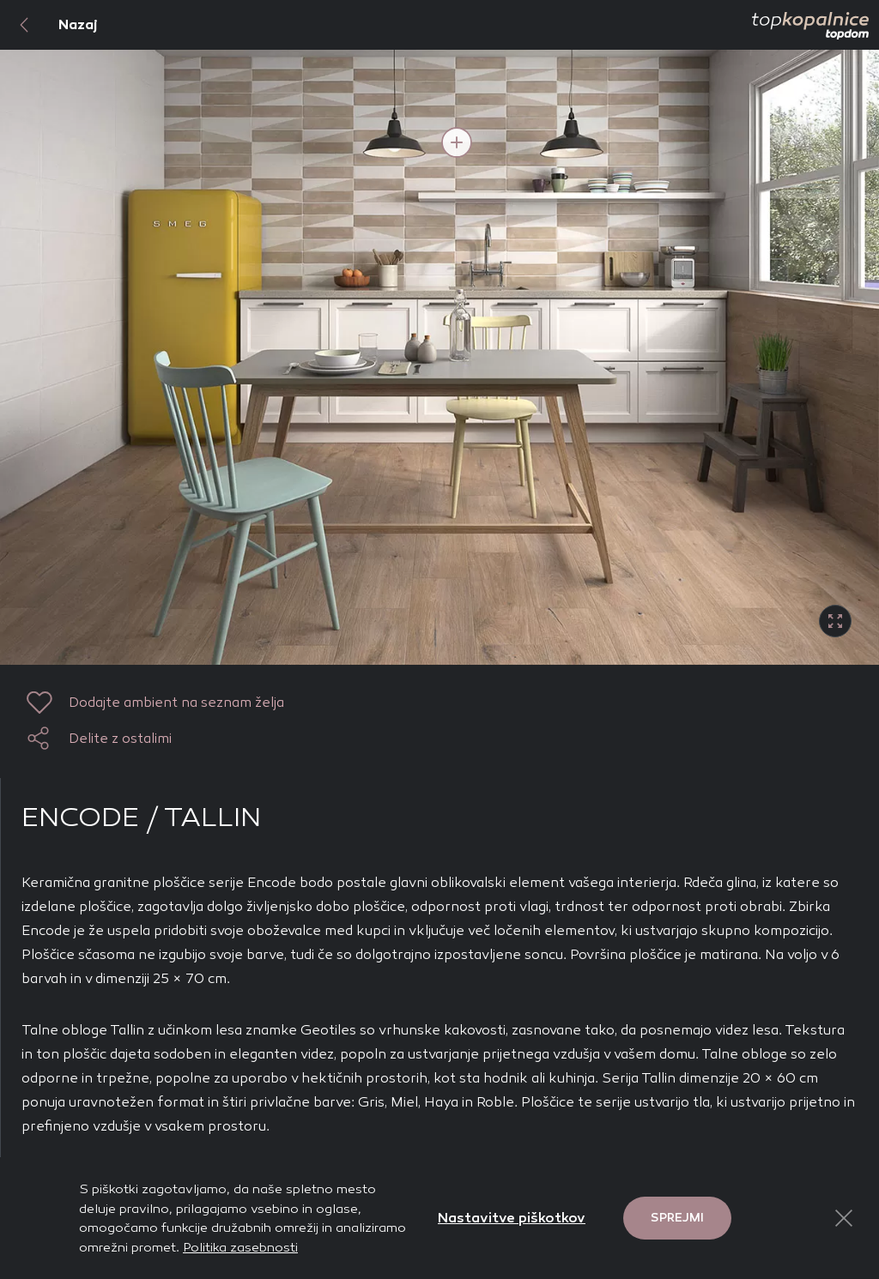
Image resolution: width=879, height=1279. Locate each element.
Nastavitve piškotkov (511, 1218)
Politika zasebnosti (240, 1247)
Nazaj (49, 25)
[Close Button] (843, 1218)
